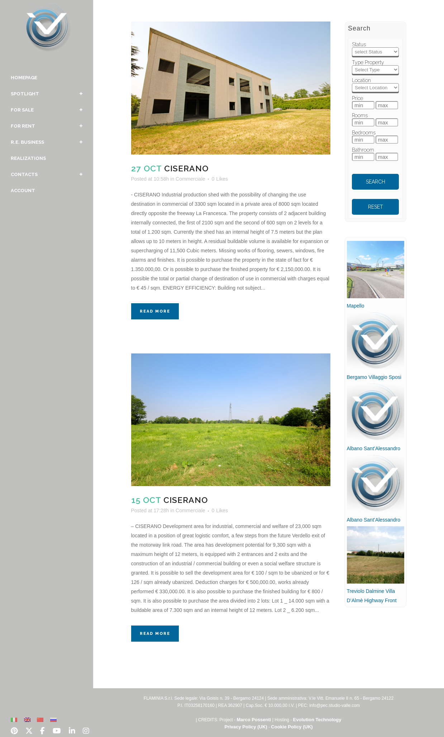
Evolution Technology (317, 719)
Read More (155, 311)
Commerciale (190, 179)
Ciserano (186, 168)
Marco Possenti (254, 719)
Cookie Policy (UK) (291, 726)
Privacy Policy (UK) (245, 726)
